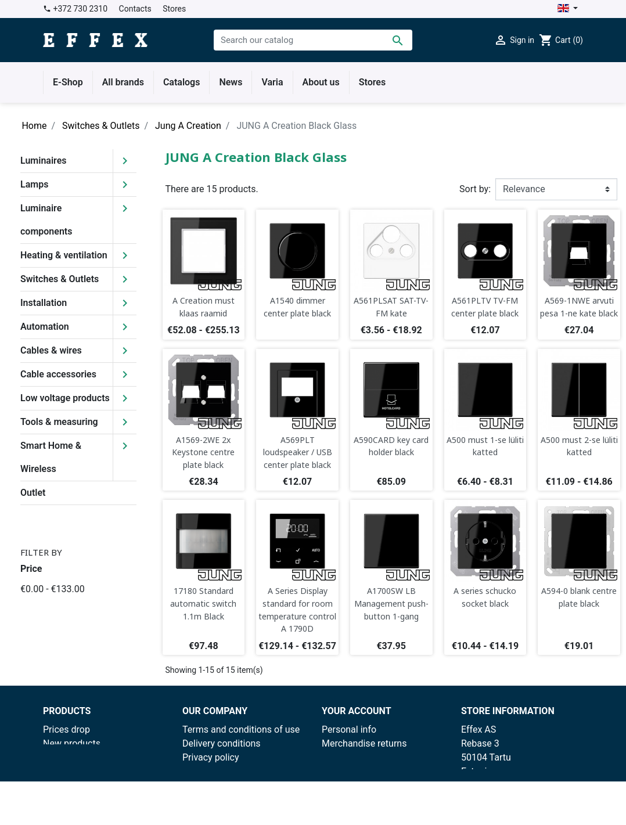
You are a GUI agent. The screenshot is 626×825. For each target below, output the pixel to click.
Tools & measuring (59, 421)
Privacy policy (210, 757)
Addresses (344, 785)
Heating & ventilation (63, 255)
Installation (43, 302)
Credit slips (345, 771)
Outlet (32, 492)
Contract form (211, 799)
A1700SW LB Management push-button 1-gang (391, 603)
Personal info (349, 729)
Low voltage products (65, 398)
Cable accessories (58, 374)
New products (71, 743)
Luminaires (43, 160)
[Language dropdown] (567, 9)
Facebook (202, 785)
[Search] (313, 40)
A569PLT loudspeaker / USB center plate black (297, 452)
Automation (44, 326)
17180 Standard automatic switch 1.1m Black (203, 603)
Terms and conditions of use (241, 729)
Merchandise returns (364, 743)
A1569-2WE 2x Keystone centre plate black (203, 452)
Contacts (135, 8)
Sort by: (475, 188)
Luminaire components (46, 220)
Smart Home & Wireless (50, 457)
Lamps (34, 184)
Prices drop (66, 729)
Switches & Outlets (59, 278)
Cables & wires (51, 350)
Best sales (64, 757)
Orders (335, 757)
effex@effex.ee (532, 799)
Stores (174, 8)
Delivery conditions (221, 743)
